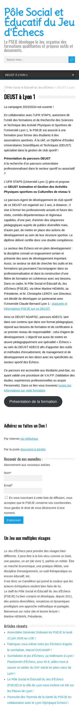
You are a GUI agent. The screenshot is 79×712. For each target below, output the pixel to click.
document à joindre (33, 449)
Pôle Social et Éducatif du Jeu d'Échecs (39, 22)
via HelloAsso (29, 438)
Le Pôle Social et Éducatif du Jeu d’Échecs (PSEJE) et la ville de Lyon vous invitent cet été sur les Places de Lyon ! (40, 685)
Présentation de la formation (33, 401)
